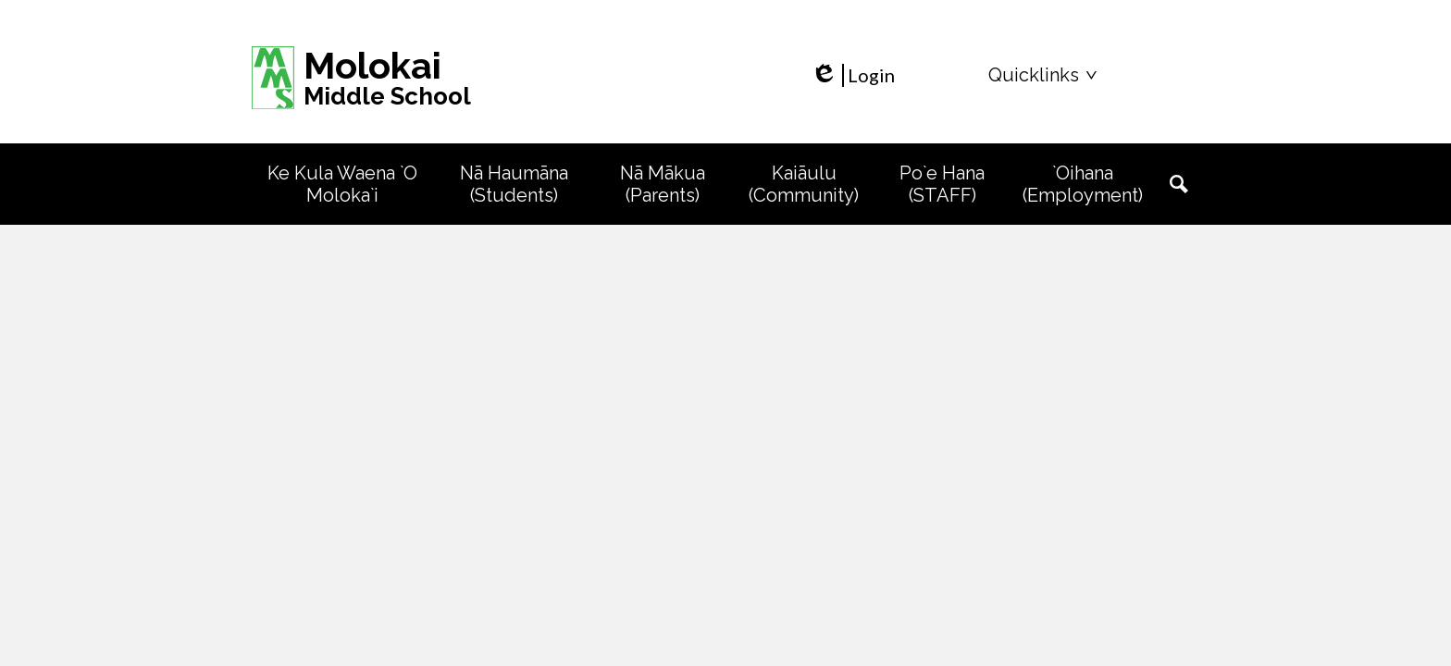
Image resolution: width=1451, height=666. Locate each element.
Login (853, 75)
